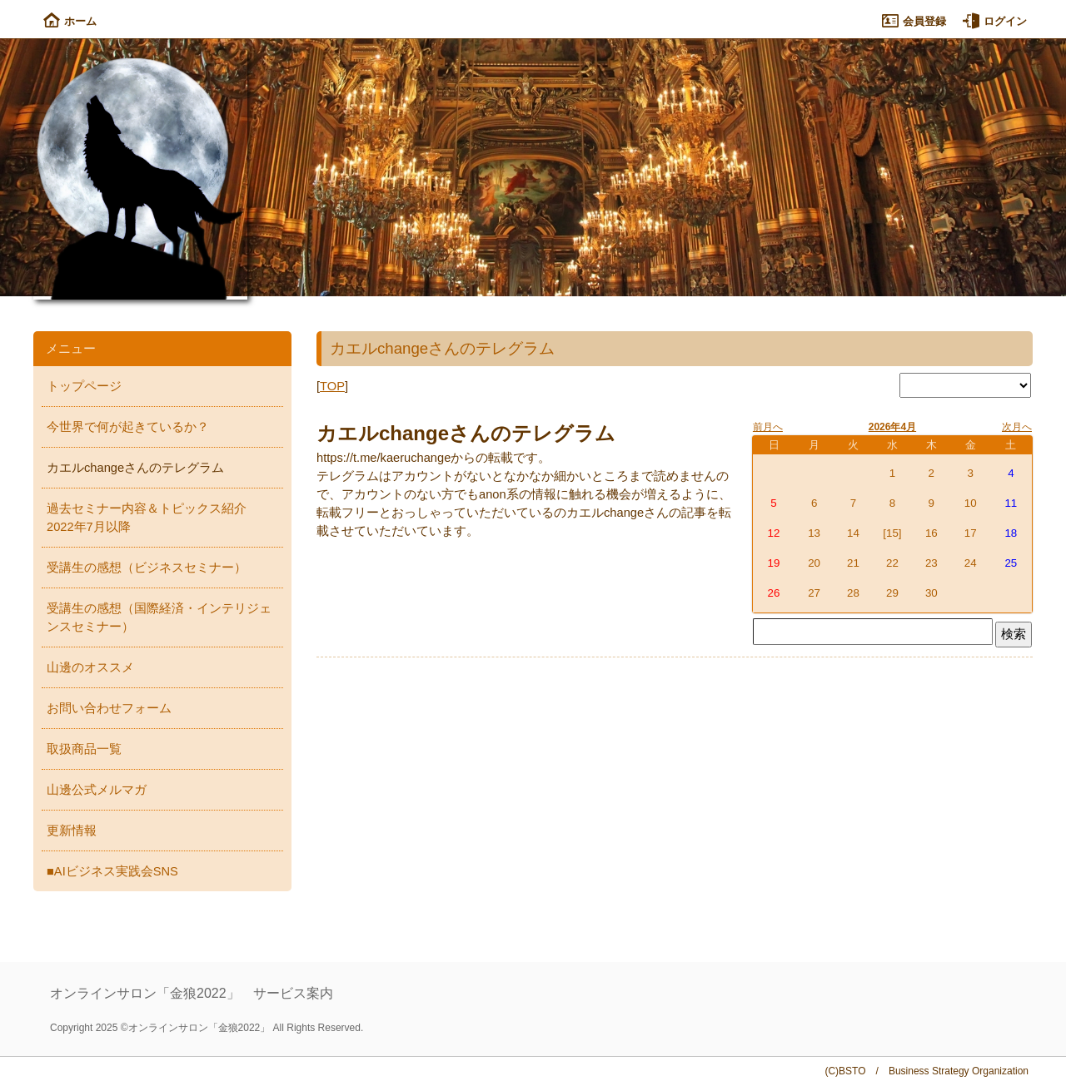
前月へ (768, 427)
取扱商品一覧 (84, 749)
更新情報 (72, 830)
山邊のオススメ (90, 667)
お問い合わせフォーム (109, 708)
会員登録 (914, 21)
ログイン (995, 21)
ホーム (70, 21)
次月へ (1017, 427)
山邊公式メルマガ (97, 789)
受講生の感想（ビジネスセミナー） (147, 567)
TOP (332, 386)
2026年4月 (892, 427)
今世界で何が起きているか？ (128, 427)
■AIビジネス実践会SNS (112, 871)
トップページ (84, 386)
